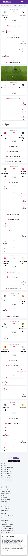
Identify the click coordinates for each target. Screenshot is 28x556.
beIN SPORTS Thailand (6, 475)
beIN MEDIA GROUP (5, 465)
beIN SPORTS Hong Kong (6, 473)
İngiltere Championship (6, 507)
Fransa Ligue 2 (4, 510)
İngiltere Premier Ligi (5, 491)
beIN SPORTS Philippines (6, 477)
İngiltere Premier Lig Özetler (7, 528)
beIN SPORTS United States (7, 467)
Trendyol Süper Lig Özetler (7, 524)
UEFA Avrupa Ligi (5, 495)
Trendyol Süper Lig (5, 486)
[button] (7, 1)
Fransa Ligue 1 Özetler (6, 532)
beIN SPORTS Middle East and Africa (9, 481)
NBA (2, 517)
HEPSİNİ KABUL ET (7, 550)
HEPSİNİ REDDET (20, 550)
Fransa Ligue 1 (4, 501)
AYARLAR (14, 553)
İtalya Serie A (4, 505)
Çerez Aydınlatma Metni (14, 548)
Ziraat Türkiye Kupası (5, 489)
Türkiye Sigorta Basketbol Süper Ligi (9, 515)
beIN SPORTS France (5, 469)
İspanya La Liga (4, 503)
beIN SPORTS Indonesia (6, 479)
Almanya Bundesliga (5, 499)
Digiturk (3, 463)
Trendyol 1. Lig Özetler (6, 526)
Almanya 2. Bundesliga (6, 508)
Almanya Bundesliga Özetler (7, 530)
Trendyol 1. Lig (4, 488)
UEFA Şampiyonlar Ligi (6, 493)
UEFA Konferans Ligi (5, 497)
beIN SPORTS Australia (6, 471)
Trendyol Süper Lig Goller (6, 522)
